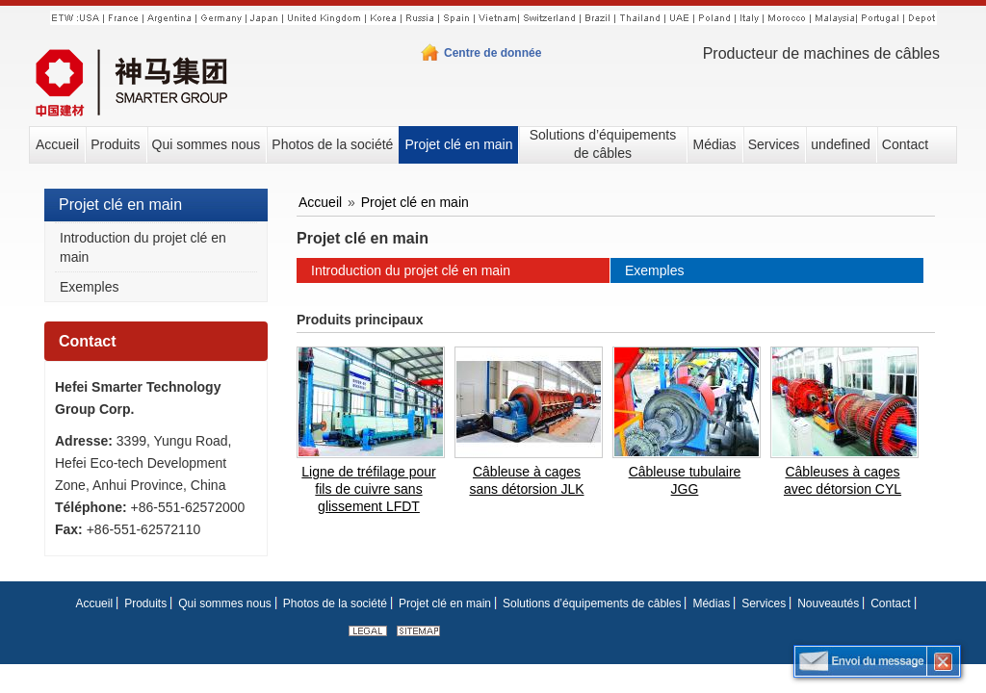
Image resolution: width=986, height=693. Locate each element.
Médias (711, 603)
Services (763, 603)
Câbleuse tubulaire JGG (685, 480)
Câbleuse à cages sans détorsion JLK (526, 480)
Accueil (320, 202)
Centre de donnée (492, 53)
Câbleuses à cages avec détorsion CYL (842, 480)
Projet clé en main (120, 204)
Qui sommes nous (225, 603)
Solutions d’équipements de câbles (592, 603)
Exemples (89, 287)
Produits (145, 603)
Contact (88, 341)
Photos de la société (335, 603)
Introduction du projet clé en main (143, 247)
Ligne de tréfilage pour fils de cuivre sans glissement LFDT (368, 489)
